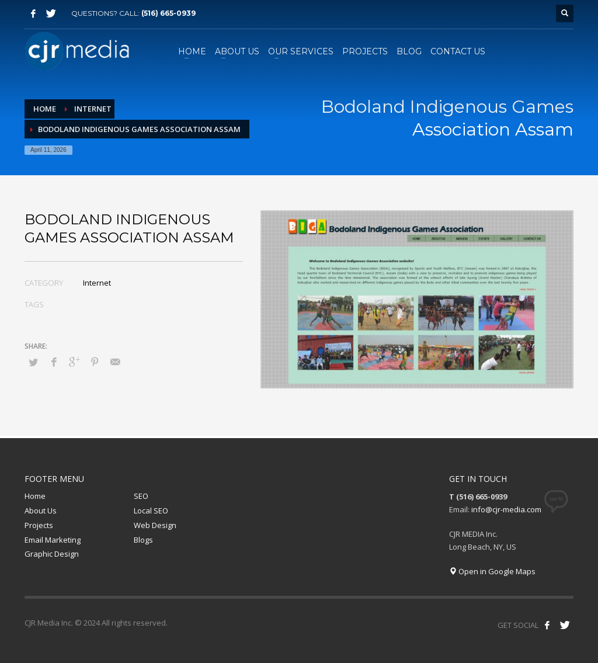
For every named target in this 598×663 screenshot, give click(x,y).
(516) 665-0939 (168, 13)
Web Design (155, 525)
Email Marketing (53, 539)
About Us (41, 510)
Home (35, 496)
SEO (141, 496)
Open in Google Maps (492, 571)
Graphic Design (52, 554)
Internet (97, 282)
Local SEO (151, 510)
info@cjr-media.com (506, 509)
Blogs (143, 539)
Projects (39, 525)
